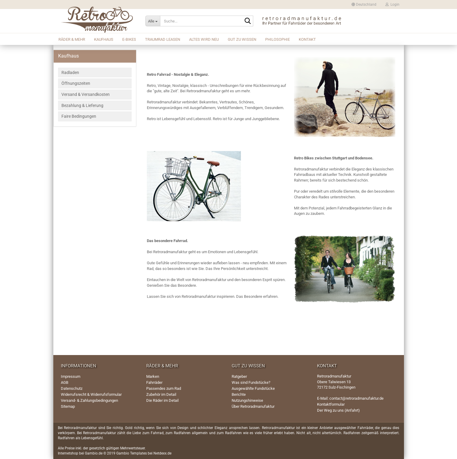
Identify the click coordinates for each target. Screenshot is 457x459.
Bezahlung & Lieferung (82, 105)
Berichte (239, 394)
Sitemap (68, 406)
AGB (64, 382)
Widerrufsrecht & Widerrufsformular (91, 394)
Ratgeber (239, 376)
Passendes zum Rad (163, 388)
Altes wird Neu (204, 39)
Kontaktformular (331, 404)
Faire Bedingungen (78, 116)
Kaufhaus (103, 39)
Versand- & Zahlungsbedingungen (89, 400)
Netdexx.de (162, 453)
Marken (152, 376)
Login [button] (392, 4)
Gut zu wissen (242, 39)
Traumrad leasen (162, 39)
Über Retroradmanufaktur (253, 406)
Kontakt (307, 39)
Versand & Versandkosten (85, 94)
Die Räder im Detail (162, 400)
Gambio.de (93, 453)
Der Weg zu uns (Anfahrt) (338, 410)
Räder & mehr (71, 39)
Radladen (70, 72)
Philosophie (277, 39)
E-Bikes (129, 39)
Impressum (70, 376)
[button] (364, 4)
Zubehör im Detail (161, 394)
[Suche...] (152, 21)
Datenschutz (71, 388)
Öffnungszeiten (75, 83)
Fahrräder (154, 382)
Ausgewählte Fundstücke (253, 388)
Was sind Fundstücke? (251, 382)
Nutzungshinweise (247, 400)
